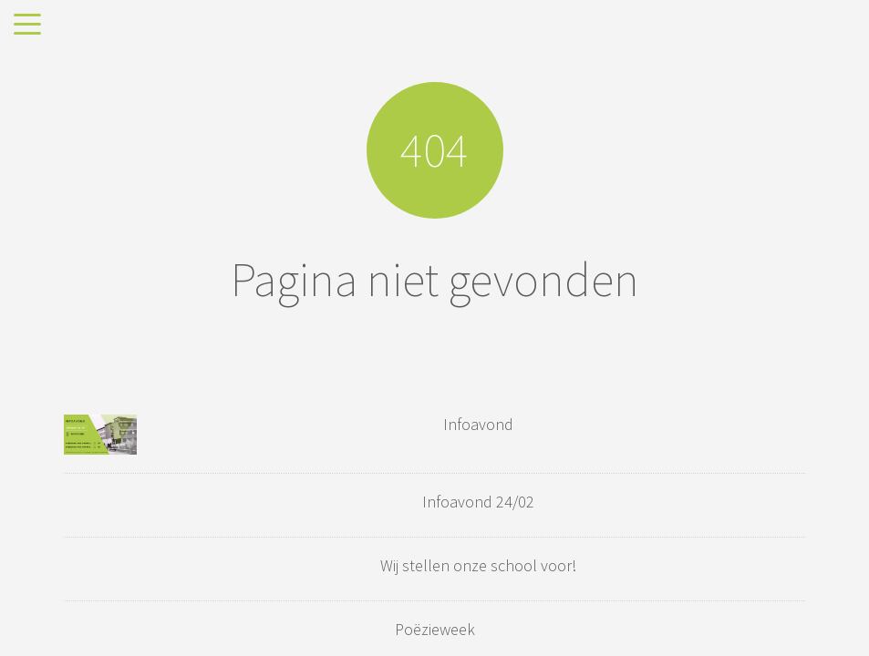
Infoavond (478, 424)
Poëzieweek (435, 629)
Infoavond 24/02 (478, 501)
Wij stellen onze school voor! (478, 565)
